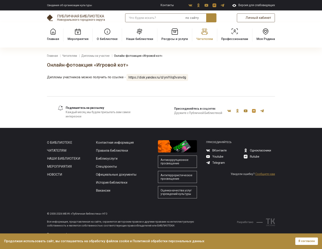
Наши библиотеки (63, 158)
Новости (54, 174)
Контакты (167, 5)
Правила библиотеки (112, 150)
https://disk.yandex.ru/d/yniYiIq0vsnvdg (157, 77)
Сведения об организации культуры (69, 5)
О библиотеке (59, 142)
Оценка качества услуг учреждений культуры (176, 192)
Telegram (222, 5)
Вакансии (103, 190)
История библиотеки (111, 182)
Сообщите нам (265, 174)
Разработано (250, 222)
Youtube (206, 5)
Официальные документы (116, 174)
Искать (211, 17)
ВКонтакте (190, 5)
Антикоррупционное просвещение (175, 161)
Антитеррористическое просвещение (176, 177)
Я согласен (306, 241)
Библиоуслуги (106, 158)
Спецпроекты (106, 166)
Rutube (214, 5)
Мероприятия (59, 166)
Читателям (56, 150)
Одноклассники (198, 5)
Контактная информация (115, 142)
